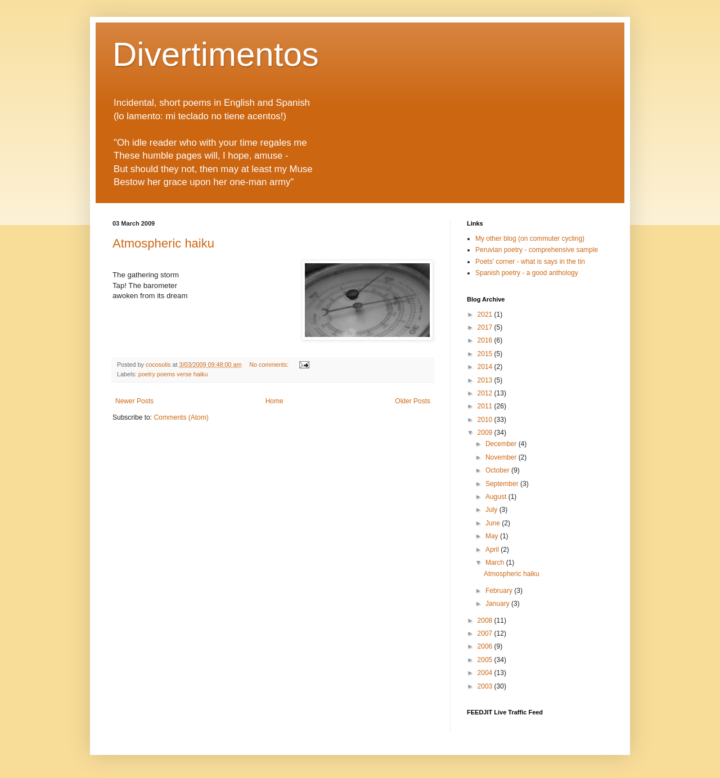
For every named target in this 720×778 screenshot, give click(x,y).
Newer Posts (134, 401)
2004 (486, 673)
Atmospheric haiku (163, 243)
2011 (486, 406)
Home (275, 401)
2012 (486, 393)
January (498, 604)
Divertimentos (215, 54)
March (495, 562)
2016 (486, 340)
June (493, 523)
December (502, 444)
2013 (486, 380)
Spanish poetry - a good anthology (526, 273)
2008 (486, 620)
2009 (486, 433)
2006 (486, 646)
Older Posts (412, 401)
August (496, 497)
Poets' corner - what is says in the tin (530, 262)
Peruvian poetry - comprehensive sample (536, 250)
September (502, 484)
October (498, 470)
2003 (486, 686)
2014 (486, 367)
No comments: (269, 364)
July (492, 510)
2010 (486, 420)
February (499, 591)
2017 (486, 327)
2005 (486, 660)
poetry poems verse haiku (173, 374)
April (493, 550)
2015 (486, 354)
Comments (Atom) (181, 417)
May (492, 536)
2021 (486, 314)
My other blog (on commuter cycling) (529, 238)
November (502, 457)
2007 (486, 633)
